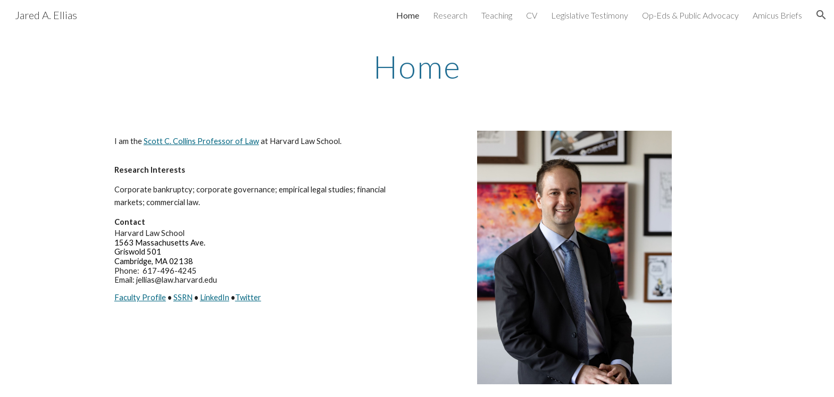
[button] (821, 15)
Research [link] (450, 15)
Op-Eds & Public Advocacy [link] (690, 15)
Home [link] (407, 15)
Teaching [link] (496, 15)
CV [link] (531, 15)
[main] (417, 66)
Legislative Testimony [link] (589, 15)
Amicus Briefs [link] (777, 15)
